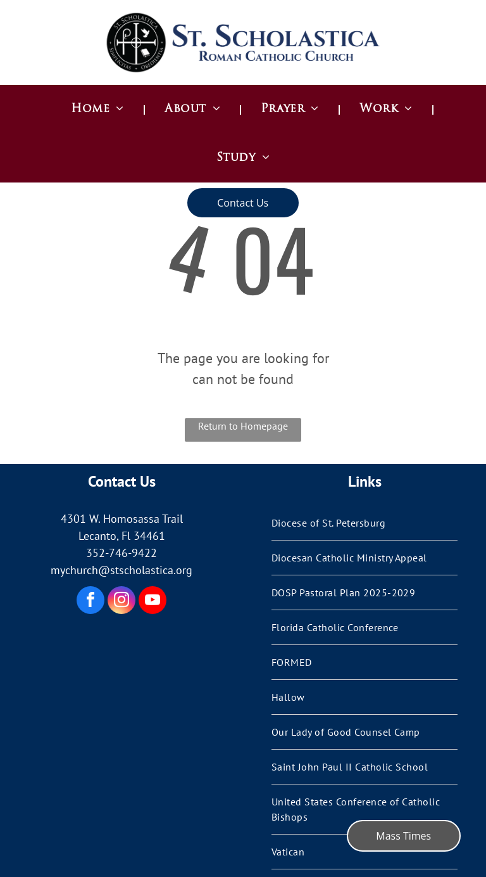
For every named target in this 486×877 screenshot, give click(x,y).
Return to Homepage (243, 425)
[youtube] (152, 601)
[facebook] (90, 601)
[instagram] (121, 601)
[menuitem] (99, 109)
